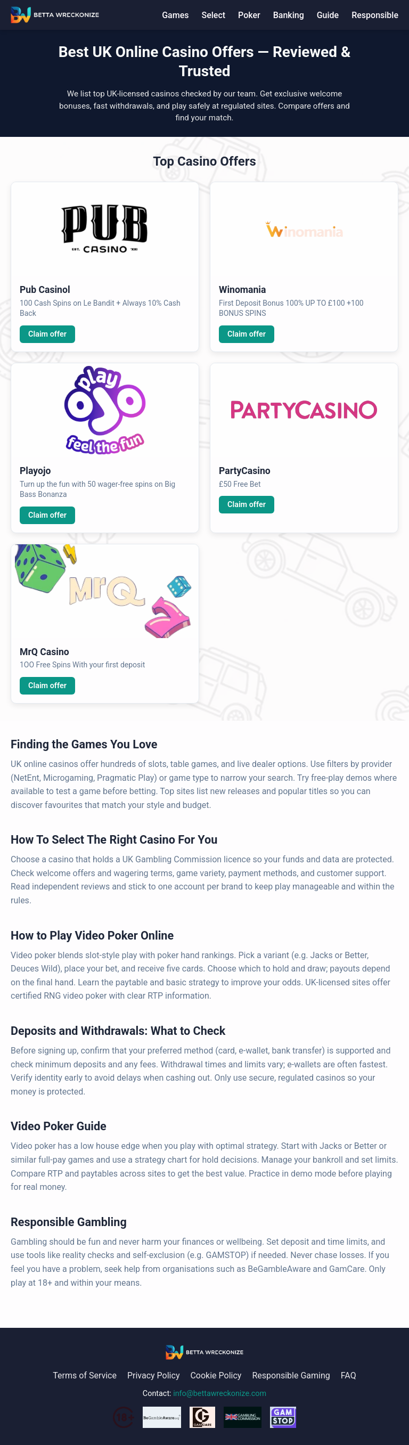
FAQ (348, 1375)
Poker (249, 15)
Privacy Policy (153, 1375)
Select (213, 15)
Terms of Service (85, 1375)
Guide (328, 15)
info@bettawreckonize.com (219, 1393)
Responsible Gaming (291, 1375)
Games (175, 15)
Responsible (374, 15)
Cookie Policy (215, 1375)
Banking (288, 15)
